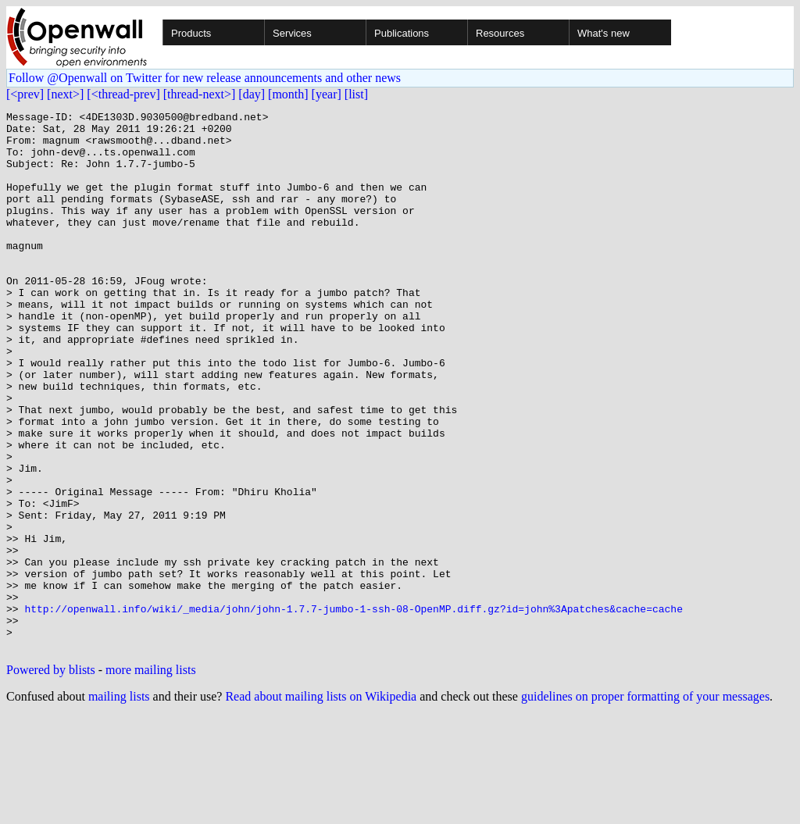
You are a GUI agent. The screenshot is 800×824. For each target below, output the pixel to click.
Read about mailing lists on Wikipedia (320, 804)
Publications (401, 33)
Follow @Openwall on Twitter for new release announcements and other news (205, 77)
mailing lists (119, 804)
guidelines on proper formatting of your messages (645, 804)
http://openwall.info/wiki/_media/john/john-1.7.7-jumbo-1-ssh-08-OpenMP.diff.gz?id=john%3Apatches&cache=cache (353, 709)
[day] (251, 94)
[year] (326, 94)
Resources (500, 33)
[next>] (65, 94)
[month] (288, 94)
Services (292, 33)
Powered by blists (50, 777)
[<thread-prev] (123, 94)
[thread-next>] (199, 94)
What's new (603, 33)
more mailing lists (150, 777)
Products (191, 33)
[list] (356, 94)
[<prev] (25, 94)
